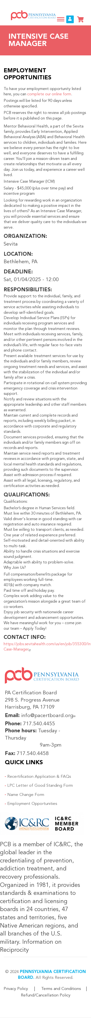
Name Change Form (25, 795)
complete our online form (49, 94)
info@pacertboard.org (49, 715)
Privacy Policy (16, 989)
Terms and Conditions (61, 989)
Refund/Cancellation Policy (45, 995)
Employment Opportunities (32, 804)
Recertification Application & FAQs (39, 777)
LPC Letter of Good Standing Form (40, 786)
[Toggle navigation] (60, 19)
